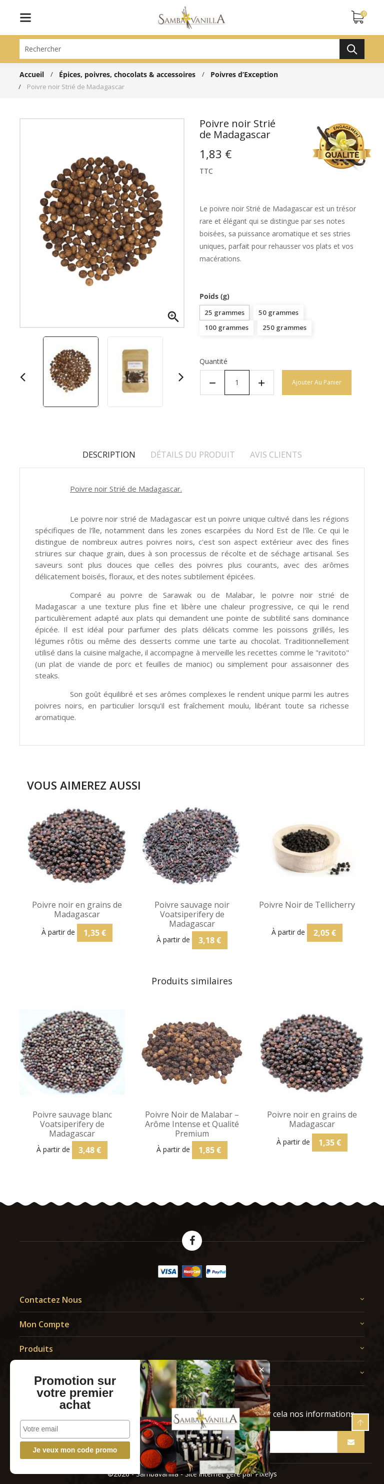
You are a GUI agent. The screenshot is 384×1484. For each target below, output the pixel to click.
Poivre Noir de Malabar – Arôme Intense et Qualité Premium (192, 1124)
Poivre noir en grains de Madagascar (77, 909)
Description (109, 454)
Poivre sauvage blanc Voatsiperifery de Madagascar (72, 1124)
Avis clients (276, 454)
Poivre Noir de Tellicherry (307, 905)
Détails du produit (192, 454)
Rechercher (352, 49)
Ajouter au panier (317, 382)
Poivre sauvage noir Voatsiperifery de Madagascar (192, 914)
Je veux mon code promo (75, 1450)
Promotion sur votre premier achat (75, 1393)
